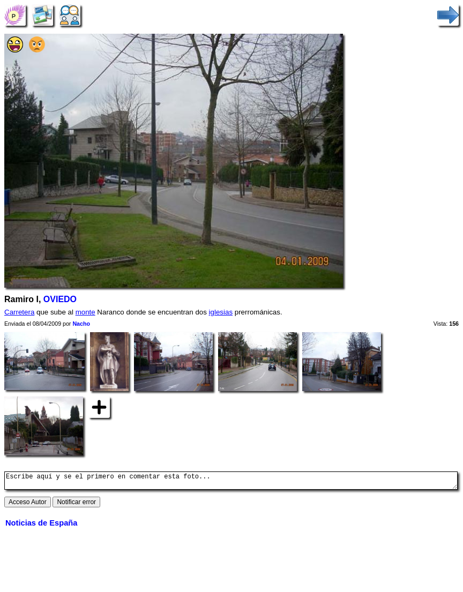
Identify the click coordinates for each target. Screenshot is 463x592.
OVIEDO (60, 299)
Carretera (19, 312)
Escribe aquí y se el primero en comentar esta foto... (231, 482)
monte (85, 312)
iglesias (221, 312)
